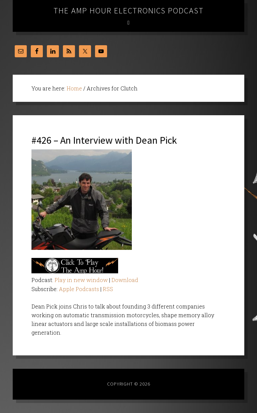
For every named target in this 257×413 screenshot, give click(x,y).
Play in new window (81, 279)
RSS (108, 288)
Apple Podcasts (79, 288)
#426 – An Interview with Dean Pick (104, 140)
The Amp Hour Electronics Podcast (129, 10)
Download (124, 279)
